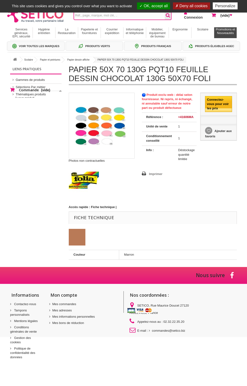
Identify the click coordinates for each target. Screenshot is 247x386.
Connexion (193, 17)
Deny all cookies (191, 6)
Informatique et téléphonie (135, 31)
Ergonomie (180, 29)
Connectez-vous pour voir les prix (218, 104)
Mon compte (63, 295)
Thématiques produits (31, 92)
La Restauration (67, 31)
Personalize (225, 6)
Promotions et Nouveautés (225, 31)
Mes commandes (64, 304)
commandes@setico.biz (168, 330)
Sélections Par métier (31, 85)
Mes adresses (62, 310)
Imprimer (156, 174)
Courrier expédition (112, 31)
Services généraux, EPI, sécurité (21, 33)
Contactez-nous (24, 304)
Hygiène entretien (44, 31)
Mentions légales (25, 321)
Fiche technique (103, 207)
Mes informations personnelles (73, 316)
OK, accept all (153, 6)
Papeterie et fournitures (89, 31)
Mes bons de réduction (68, 323)
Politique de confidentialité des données (22, 353)
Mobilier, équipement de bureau (157, 33)
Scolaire (202, 29)
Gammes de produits (30, 78)
